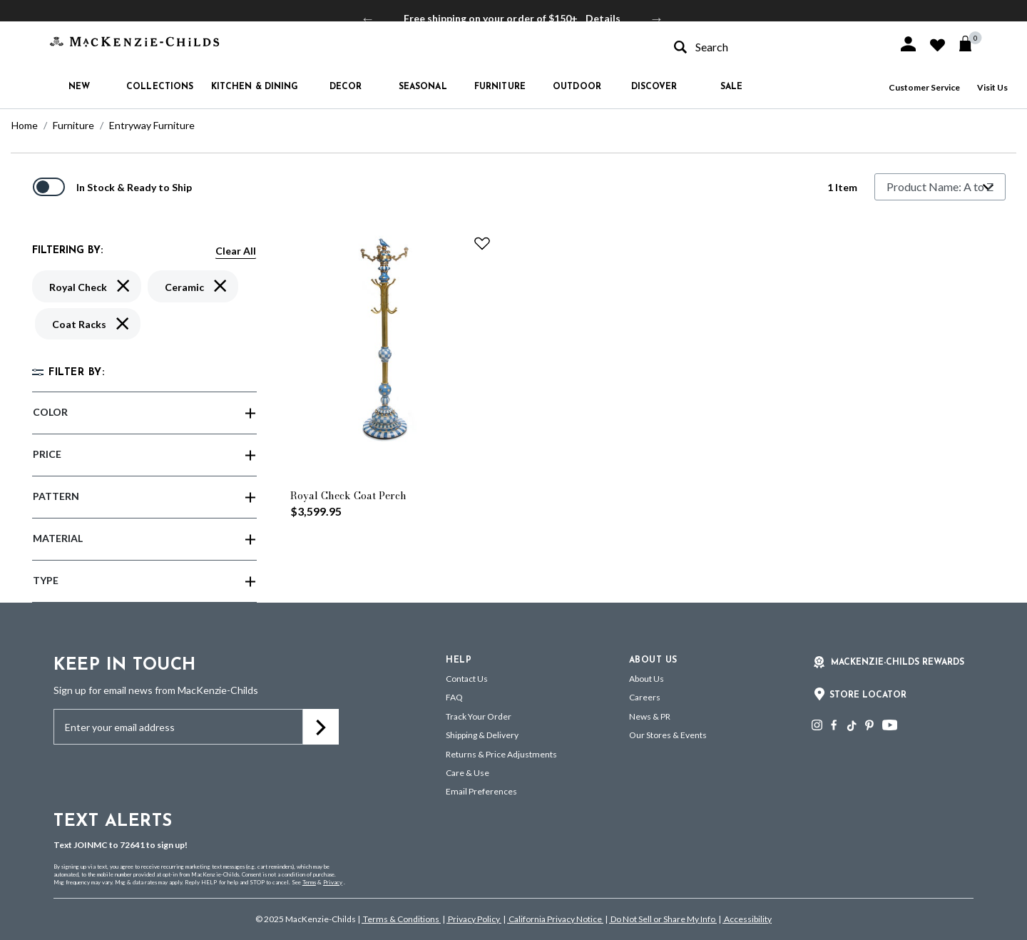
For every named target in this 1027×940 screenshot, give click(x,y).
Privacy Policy (473, 919)
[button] (908, 43)
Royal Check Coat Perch (348, 496)
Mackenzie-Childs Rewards (897, 662)
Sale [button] (731, 87)
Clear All (235, 251)
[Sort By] (940, 186)
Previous (368, 18)
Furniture (73, 125)
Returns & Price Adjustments (501, 754)
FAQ (454, 697)
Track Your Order (478, 716)
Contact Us (467, 678)
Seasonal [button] (423, 87)
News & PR (649, 716)
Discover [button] (654, 87)
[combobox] (773, 46)
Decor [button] (345, 87)
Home (24, 125)
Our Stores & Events (668, 735)
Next (657, 18)
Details (603, 18)
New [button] (79, 87)
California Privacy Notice (555, 919)
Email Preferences (481, 791)
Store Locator (867, 695)
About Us (646, 678)
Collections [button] (159, 87)
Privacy (332, 882)
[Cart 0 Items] (971, 43)
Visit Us (992, 87)
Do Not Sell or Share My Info (663, 919)
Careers (644, 697)
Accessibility (747, 919)
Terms (309, 882)
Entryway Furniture (152, 125)
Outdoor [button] (577, 87)
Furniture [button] (500, 87)
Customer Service (924, 87)
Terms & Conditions (401, 919)
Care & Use (467, 772)
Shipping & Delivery (482, 735)
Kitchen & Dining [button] (255, 87)
